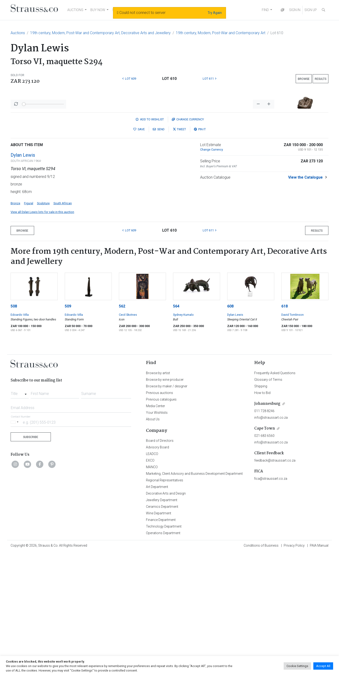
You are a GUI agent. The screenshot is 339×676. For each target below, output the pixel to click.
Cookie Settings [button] (297, 666)
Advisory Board (157, 571)
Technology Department (164, 650)
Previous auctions (159, 516)
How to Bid (262, 516)
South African (62, 326)
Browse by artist (158, 496)
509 (68, 429)
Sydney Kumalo (183, 438)
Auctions (18, 33)
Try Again (215, 13)
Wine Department (158, 637)
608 (230, 429)
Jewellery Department (161, 623)
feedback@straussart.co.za (274, 584)
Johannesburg (267, 527)
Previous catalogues (161, 523)
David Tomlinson (292, 438)
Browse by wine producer (165, 503)
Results (320, 79)
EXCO (150, 584)
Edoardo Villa (20, 438)
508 (14, 429)
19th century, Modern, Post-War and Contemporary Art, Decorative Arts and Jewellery (100, 33)
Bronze (15, 326)
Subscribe (30, 560)
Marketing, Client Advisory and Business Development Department (194, 597)
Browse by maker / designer (166, 510)
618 (284, 429)
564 (176, 429)
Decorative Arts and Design (166, 617)
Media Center (155, 529)
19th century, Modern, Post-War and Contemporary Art (220, 33)
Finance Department (161, 643)
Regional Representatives (164, 604)
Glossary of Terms (268, 503)
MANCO (152, 590)
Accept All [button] (323, 666)
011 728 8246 (264, 534)
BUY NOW (97, 10)
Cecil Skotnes (128, 438)
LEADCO (152, 577)
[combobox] (20, 516)
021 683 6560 (264, 559)
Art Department (157, 610)
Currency (188, 243)
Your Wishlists (157, 536)
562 (122, 429)
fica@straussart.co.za (270, 602)
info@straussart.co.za (271, 541)
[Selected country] (15, 545)
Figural (28, 326)
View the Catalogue (305, 301)
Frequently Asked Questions (274, 496)
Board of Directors (160, 564)
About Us (153, 543)
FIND (265, 10)
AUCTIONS (75, 10)
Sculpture (43, 326)
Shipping (260, 510)
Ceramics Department (162, 630)
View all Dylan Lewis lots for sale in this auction (42, 335)
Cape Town (264, 552)
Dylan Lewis (23, 278)
